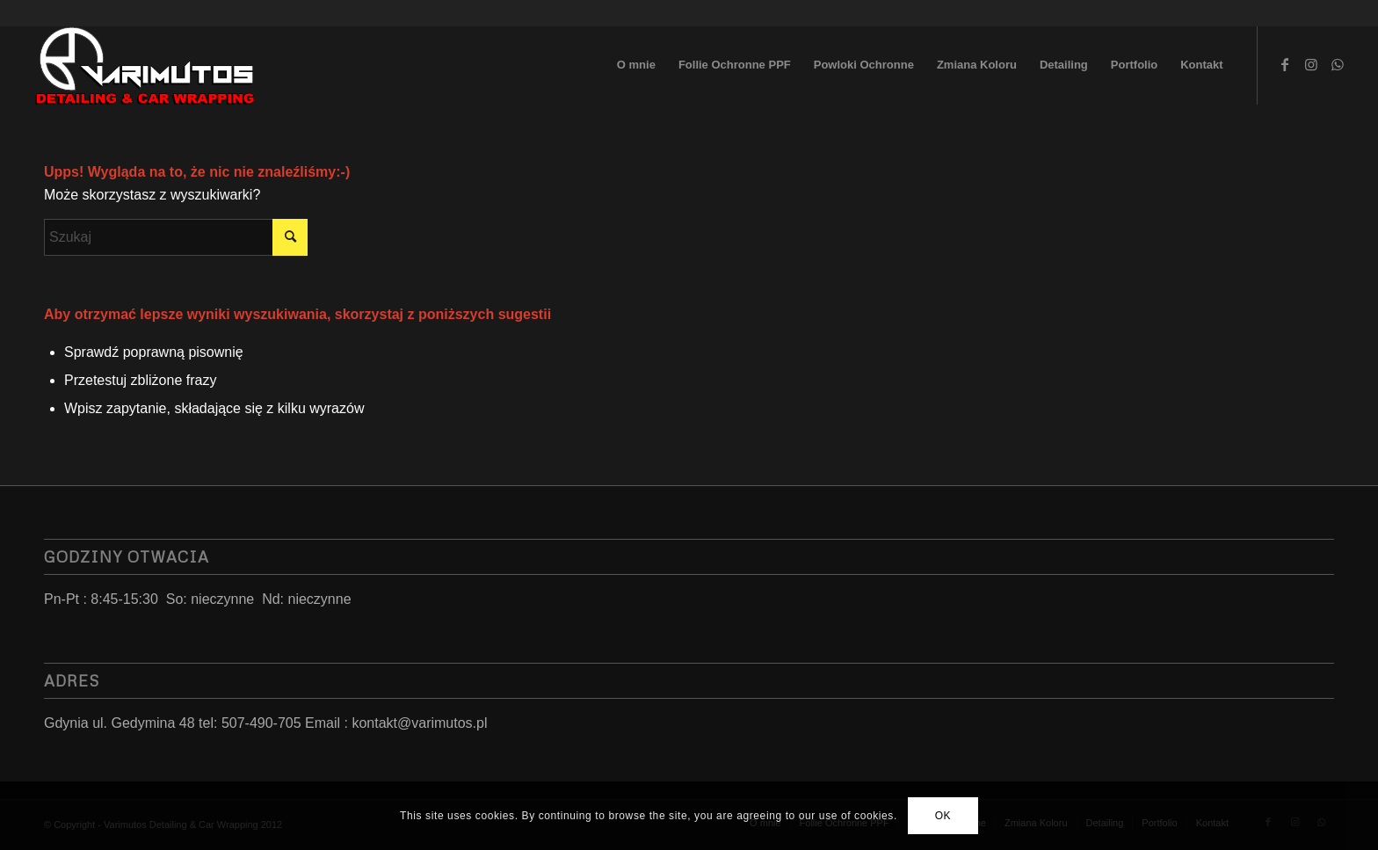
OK (943, 816)
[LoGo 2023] (146, 65)
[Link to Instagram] (1311, 64)
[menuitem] (636, 65)
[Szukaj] (176, 237)
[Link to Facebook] (1285, 64)
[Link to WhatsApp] (1337, 64)
